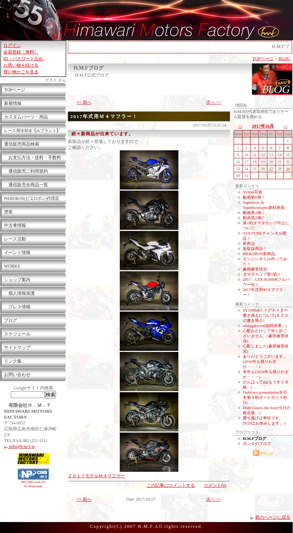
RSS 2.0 (263, 453)
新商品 (249, 243)
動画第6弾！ (254, 197)
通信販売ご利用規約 (26, 171)
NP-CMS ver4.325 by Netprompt (33, 484)
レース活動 (15, 239)
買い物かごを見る (20, 71)
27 (271, 168)
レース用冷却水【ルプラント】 (32, 130)
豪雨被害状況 (255, 269)
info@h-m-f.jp (19, 446)
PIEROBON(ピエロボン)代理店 (31, 198)
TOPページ (14, 89)
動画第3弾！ (254, 212)
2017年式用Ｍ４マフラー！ (104, 116)
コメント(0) (215, 485)
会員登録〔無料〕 (20, 52)
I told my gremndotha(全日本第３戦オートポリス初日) (265, 397)
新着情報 (13, 103)
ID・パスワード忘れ (23, 58)
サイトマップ (17, 347)
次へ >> (213, 102)
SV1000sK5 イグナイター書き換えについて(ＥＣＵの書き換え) (266, 315)
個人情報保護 (19, 293)
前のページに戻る (272, 517)
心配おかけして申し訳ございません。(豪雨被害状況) (266, 335)
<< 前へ (84, 102)
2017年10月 (263, 126)
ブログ (10, 320)
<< (240, 126)
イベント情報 (17, 252)
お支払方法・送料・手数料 (32, 157)
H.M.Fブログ (89, 68)
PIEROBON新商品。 (261, 253)
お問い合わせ (17, 374)
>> (285, 126)
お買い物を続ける (20, 65)
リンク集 (13, 361)
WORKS (12, 266)
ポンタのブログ (257, 443)
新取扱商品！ (255, 248)
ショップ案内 (17, 279)
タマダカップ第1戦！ (262, 274)
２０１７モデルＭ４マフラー (96, 475)
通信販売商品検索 (21, 144)
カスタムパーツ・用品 (26, 117)
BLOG (284, 58)
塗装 (8, 211)
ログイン (12, 45)
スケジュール (17, 334)
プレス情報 (17, 306)
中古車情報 (15, 225)
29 (288, 168)
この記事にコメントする (170, 485)
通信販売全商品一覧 (26, 184)
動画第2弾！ (254, 218)
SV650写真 (252, 192)
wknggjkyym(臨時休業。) (265, 325)
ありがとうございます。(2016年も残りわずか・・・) (265, 361)
